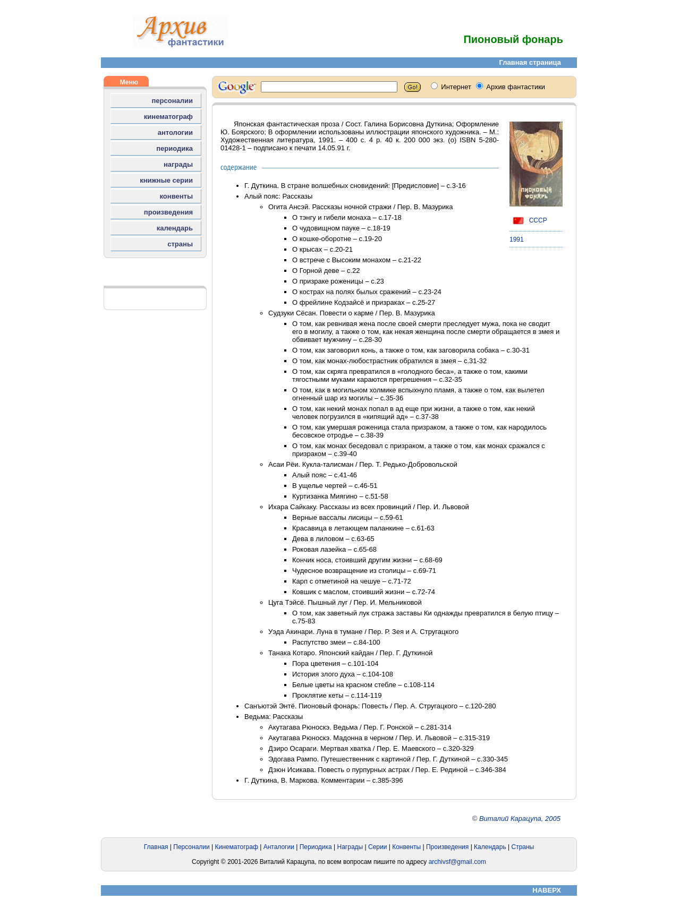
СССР (528, 220)
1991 (516, 239)
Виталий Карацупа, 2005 (519, 819)
